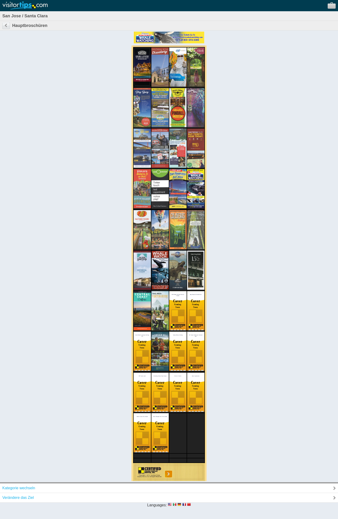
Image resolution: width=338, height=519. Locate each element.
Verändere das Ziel (18, 498)
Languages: (157, 505)
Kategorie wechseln (18, 488)
